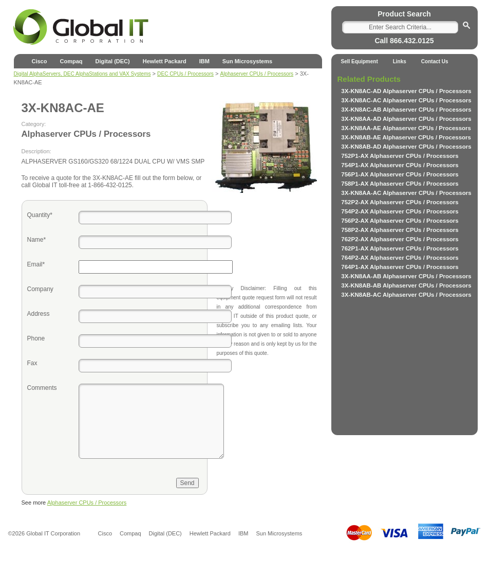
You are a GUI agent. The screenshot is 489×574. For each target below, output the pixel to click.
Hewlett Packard (164, 61)
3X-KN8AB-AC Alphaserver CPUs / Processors (406, 295)
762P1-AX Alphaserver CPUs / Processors (399, 248)
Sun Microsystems (247, 61)
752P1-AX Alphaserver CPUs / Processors (399, 156)
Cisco (39, 61)
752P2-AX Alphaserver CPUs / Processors (399, 202)
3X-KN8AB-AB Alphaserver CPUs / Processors (406, 285)
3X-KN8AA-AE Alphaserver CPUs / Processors (406, 128)
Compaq (71, 61)
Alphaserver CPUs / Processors (87, 502)
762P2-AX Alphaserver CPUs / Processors (399, 239)
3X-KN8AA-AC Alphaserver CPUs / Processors (406, 193)
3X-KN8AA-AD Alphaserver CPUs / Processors (406, 119)
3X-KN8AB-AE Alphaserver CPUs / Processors (406, 137)
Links (399, 61)
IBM (204, 61)
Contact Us (434, 61)
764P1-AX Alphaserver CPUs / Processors (399, 267)
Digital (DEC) (112, 61)
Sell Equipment (359, 61)
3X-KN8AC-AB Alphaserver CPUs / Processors (406, 109)
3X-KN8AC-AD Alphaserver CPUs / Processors (406, 91)
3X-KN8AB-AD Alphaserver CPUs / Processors (406, 147)
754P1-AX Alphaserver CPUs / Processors (399, 165)
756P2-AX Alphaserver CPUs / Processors (399, 221)
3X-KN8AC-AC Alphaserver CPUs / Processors (406, 100)
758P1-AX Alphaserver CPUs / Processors (399, 184)
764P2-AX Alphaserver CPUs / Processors (399, 258)
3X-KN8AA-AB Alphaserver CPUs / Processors (406, 276)
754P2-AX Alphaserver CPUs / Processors (399, 211)
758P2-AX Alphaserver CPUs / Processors (399, 230)
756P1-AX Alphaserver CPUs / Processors (399, 174)
